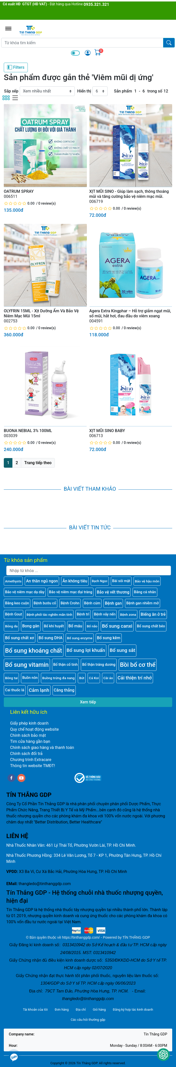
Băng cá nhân (145, 592)
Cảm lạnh (39, 690)
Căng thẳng (64, 690)
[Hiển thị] (100, 91)
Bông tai (11, 678)
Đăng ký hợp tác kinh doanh (133, 1009)
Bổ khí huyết (54, 626)
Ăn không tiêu (74, 581)
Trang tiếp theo (38, 462)
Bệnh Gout (13, 614)
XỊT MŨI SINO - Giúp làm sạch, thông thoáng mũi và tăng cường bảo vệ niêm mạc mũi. (129, 194)
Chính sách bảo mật (28, 735)
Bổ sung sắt (122, 650)
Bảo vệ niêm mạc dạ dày (24, 592)
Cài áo (108, 678)
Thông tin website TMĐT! (32, 765)
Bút (81, 678)
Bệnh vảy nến (104, 614)
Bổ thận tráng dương (98, 664)
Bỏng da (11, 626)
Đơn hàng (62, 1009)
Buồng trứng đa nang (58, 678)
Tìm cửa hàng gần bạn (30, 741)
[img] (87, 53)
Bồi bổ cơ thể (137, 664)
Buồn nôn (30, 678)
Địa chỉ (81, 1009)
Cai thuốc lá (14, 690)
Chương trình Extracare (30, 759)
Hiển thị (84, 91)
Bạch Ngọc (100, 581)
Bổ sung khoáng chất (33, 650)
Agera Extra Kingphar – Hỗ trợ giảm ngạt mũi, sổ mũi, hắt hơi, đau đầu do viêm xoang (130, 313)
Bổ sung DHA (51, 637)
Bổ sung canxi (117, 626)
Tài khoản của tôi (35, 1009)
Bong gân (30, 626)
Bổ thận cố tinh (65, 664)
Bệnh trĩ (83, 614)
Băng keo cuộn (17, 603)
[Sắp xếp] (47, 91)
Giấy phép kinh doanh (29, 723)
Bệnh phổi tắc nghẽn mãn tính (49, 614)
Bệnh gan (113, 603)
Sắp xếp (11, 91)
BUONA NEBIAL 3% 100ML (28, 430)
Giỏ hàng (99, 1009)
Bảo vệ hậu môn (147, 581)
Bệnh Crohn (70, 603)
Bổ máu (75, 626)
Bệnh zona (128, 614)
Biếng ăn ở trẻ (153, 614)
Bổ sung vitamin (27, 664)
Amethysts (13, 581)
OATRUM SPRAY (19, 191)
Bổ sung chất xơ (19, 637)
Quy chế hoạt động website (34, 729)
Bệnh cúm (92, 603)
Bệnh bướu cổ (45, 603)
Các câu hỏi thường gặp (88, 1020)
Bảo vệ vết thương (113, 592)
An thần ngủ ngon (42, 581)
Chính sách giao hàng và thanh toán (42, 747)
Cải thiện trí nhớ (134, 678)
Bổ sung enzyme (79, 638)
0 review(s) (47, 203)
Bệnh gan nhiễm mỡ (142, 603)
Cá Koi (94, 678)
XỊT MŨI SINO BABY (107, 430)
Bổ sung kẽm (108, 637)
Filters (15, 67)
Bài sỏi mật (121, 581)
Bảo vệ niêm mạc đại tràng (70, 592)
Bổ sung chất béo (151, 626)
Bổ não (92, 626)
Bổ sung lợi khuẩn (86, 650)
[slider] (19, 203)
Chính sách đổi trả (26, 753)
